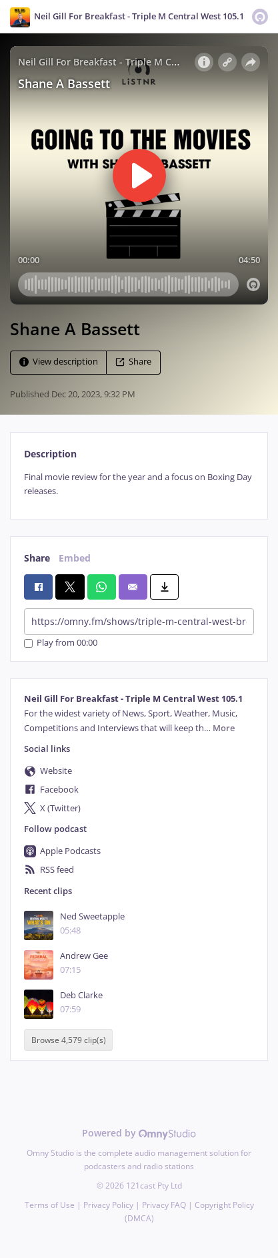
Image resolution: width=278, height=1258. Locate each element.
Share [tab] (37, 558)
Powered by (139, 1132)
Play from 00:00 (60, 643)
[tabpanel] (139, 484)
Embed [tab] (75, 558)
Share (133, 361)
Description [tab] (50, 453)
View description (58, 361)
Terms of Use (50, 1205)
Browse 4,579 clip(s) (68, 1040)
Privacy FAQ (164, 1205)
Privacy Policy (108, 1205)
